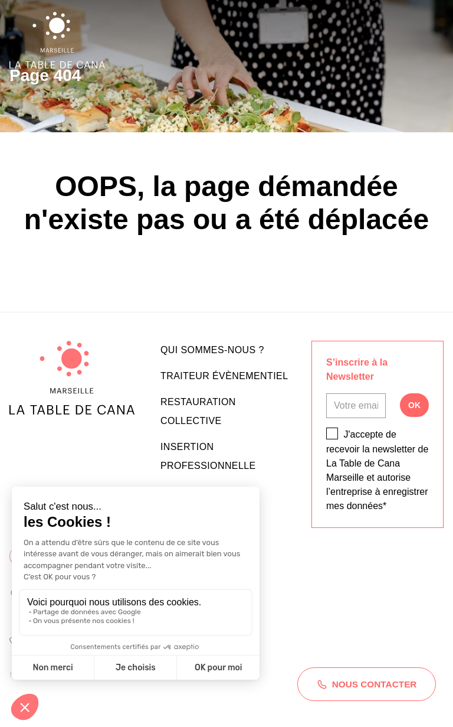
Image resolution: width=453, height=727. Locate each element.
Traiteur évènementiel (224, 376)
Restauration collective (198, 411)
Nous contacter (360, 672)
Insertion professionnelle (208, 456)
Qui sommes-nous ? (212, 350)
